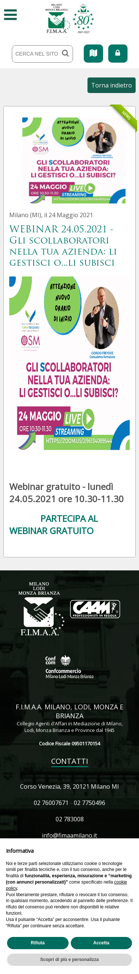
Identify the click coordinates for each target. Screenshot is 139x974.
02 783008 (70, 819)
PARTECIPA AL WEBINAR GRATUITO (53, 524)
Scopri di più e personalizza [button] (69, 959)
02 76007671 (51, 803)
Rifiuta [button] (37, 942)
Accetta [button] (101, 942)
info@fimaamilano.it (69, 835)
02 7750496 (89, 803)
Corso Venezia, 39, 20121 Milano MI (69, 786)
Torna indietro (111, 85)
